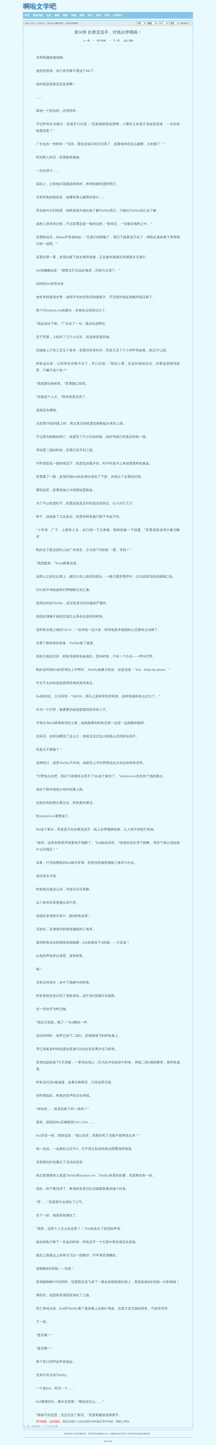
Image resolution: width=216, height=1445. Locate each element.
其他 (98, 15)
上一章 (86, 40)
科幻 (90, 15)
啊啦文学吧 (39, 6)
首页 (27, 15)
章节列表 (101, 40)
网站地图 (108, 1441)
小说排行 (118, 15)
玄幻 (48, 15)
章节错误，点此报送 (48, 1421)
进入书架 (128, 40)
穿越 (73, 15)
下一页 (116, 40)
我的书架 (38, 15)
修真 (56, 15)
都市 (65, 15)
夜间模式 (184, 23)
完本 (106, 15)
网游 (81, 15)
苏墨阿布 (41, 23)
